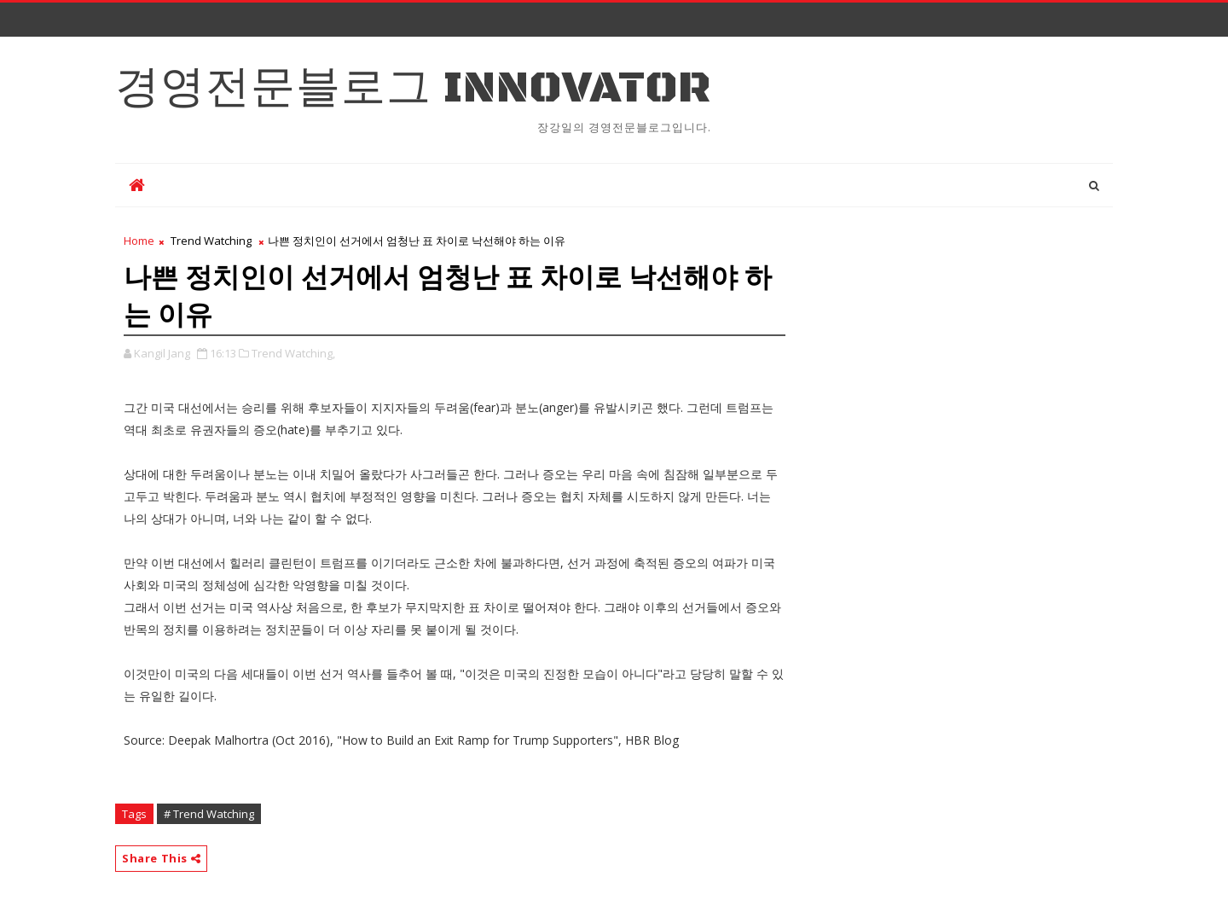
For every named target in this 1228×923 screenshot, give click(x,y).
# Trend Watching (209, 813)
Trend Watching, (293, 353)
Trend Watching (211, 240)
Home (139, 240)
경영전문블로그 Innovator (413, 88)
